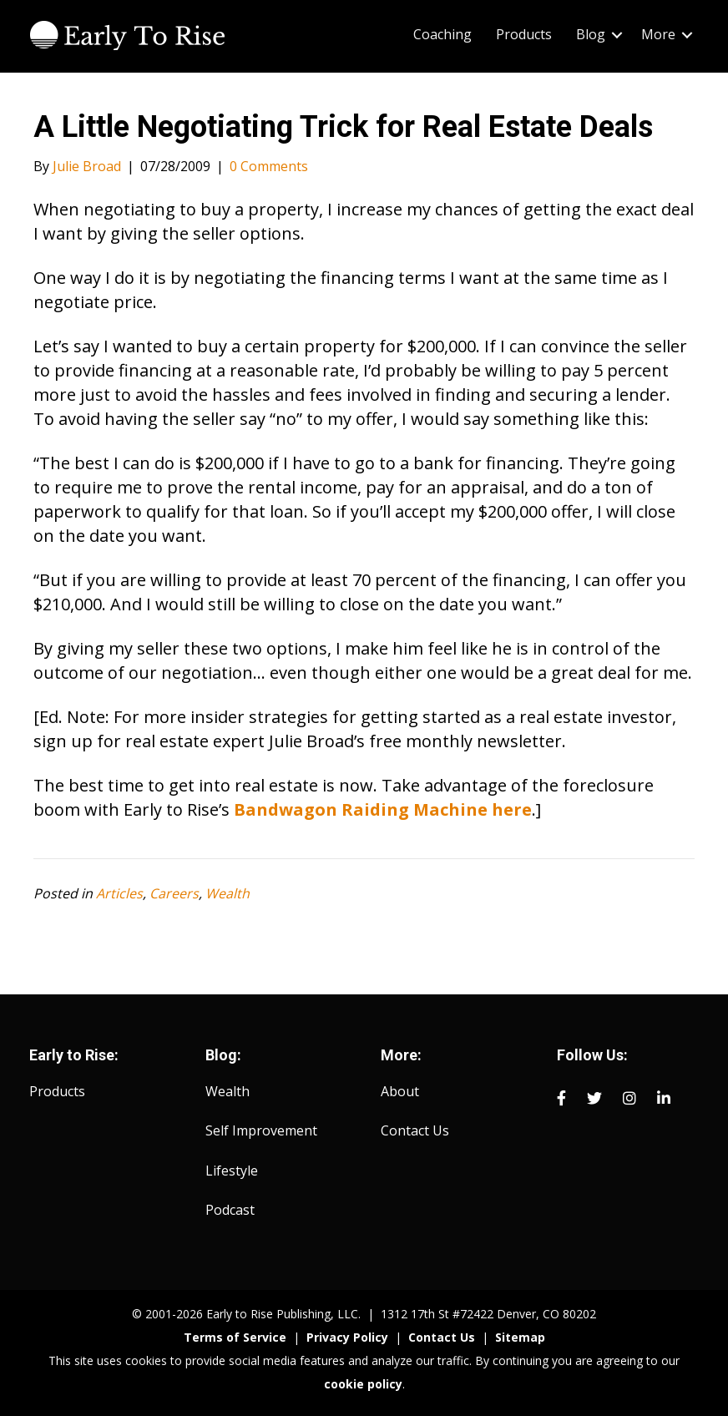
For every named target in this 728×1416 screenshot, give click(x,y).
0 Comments (269, 166)
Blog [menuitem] (590, 34)
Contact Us (415, 1130)
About (400, 1091)
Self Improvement (261, 1130)
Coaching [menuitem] (442, 34)
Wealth (227, 893)
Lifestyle (231, 1170)
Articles (119, 893)
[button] (617, 34)
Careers (174, 893)
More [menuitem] (658, 34)
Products (57, 1091)
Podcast (230, 1210)
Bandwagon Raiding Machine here (383, 809)
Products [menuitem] (524, 34)
